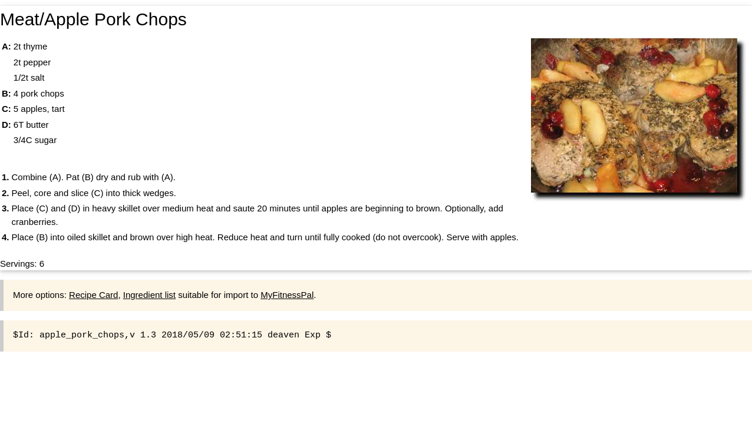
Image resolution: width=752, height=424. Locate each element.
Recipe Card (93, 295)
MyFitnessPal (287, 295)
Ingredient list (149, 295)
